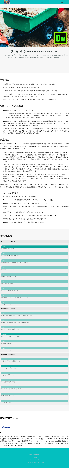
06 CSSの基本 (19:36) (34, 281)
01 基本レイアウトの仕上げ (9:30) (34, 359)
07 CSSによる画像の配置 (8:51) (34, 288)
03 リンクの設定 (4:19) (34, 373)
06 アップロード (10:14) (34, 394)
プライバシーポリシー (36, 459)
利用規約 (36, 457)
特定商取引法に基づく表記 (36, 462)
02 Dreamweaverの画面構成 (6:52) (34, 253)
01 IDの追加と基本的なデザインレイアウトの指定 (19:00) (34, 313)
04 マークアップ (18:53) (34, 267)
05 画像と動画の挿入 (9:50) (34, 274)
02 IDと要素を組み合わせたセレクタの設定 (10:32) (34, 320)
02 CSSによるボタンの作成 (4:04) (34, 366)
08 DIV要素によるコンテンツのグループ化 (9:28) (34, 295)
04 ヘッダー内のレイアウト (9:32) (34, 334)
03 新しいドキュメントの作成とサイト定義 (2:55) (34, 260)
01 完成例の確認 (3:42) (34, 246)
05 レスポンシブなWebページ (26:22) (34, 387)
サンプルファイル (34, 302)
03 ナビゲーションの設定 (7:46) (34, 327)
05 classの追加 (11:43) (34, 341)
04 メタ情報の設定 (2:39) (34, 380)
